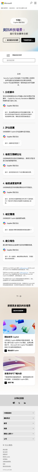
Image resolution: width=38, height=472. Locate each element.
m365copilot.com (24, 268)
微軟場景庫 (4, 8)
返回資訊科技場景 (12, 40)
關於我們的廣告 (7, 466)
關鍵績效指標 (17, 55)
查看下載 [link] (11, 382)
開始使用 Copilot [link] (13, 350)
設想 (8, 55)
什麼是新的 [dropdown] (7, 413)
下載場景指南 (27, 40)
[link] (19, 327)
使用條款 (5, 459)
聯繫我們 (5, 454)
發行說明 (5, 452)
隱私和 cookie (6, 456)
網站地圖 (5, 449)
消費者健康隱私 (7, 461)
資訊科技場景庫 (18, 311)
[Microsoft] (7, 3)
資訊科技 (12, 8)
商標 (4, 464)
